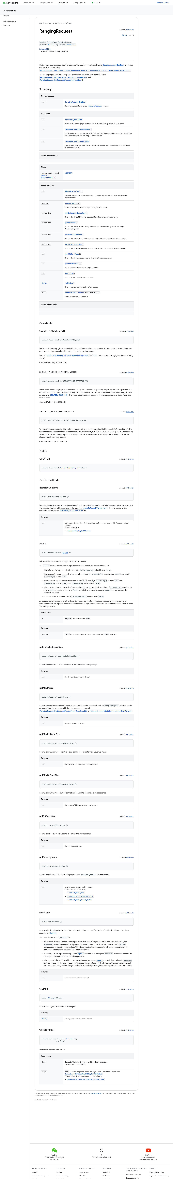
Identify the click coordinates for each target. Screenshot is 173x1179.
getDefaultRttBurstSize (75, 213)
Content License (96, 1093)
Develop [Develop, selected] (62, 3)
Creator (44, 175)
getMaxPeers (70, 223)
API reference (9, 11)
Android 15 (106, 1172)
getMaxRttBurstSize (73, 235)
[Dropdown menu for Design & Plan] (53, 2)
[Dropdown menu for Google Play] (86, 2)
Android (35, 1172)
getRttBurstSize (72, 254)
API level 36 (130, 331)
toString (69, 283)
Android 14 (106, 1176)
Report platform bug (157, 1172)
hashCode (69, 273)
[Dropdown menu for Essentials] (34, 2)
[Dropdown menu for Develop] (68, 2)
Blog (95, 3)
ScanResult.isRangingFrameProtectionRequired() (68, 356)
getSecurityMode (72, 264)
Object (50, 45)
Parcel (81, 293)
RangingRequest (95, 106)
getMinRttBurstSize (73, 244)
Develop (57, 23)
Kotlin (124, 35)
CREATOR (68, 173)
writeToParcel (71, 293)
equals (68, 203)
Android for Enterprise (40, 1176)
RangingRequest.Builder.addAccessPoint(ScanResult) (63, 77)
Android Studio (163, 3)
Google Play (78, 3)
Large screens (84, 1172)
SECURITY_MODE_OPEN (73, 120)
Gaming (59, 1172)
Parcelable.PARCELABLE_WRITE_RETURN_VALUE (83, 1074)
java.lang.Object (45, 49)
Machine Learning (62, 1176)
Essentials (27, 3)
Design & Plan (45, 3)
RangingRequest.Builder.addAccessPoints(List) (61, 80)
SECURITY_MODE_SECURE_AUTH (77, 141)
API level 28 (130, 30)
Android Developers (45, 23)
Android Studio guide (133, 1174)
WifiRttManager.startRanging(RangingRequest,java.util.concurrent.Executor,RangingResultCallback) (85, 70)
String (44, 283)
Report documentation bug (159, 1176)
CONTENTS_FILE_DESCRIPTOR (71, 511)
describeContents (72, 191)
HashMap (53, 933)
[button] (14, 25)
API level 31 (130, 647)
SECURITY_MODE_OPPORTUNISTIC (78, 129)
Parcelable (71, 45)
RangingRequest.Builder (113, 65)
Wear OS (82, 1176)
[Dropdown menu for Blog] (100, 2)
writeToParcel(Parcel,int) (95, 508)
